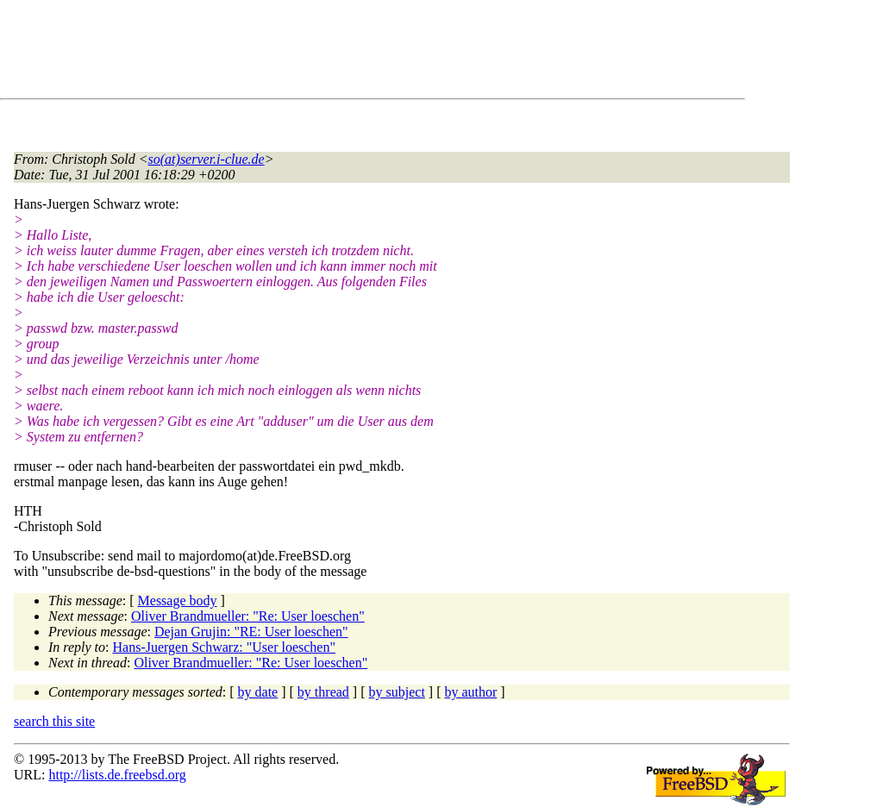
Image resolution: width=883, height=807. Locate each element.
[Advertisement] (328, 52)
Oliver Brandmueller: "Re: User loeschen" (248, 616)
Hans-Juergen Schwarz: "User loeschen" (224, 647)
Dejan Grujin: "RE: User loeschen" (251, 631)
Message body (177, 600)
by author (470, 692)
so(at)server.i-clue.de (206, 159)
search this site (54, 721)
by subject (397, 692)
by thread (323, 692)
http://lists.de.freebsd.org (116, 774)
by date (258, 692)
